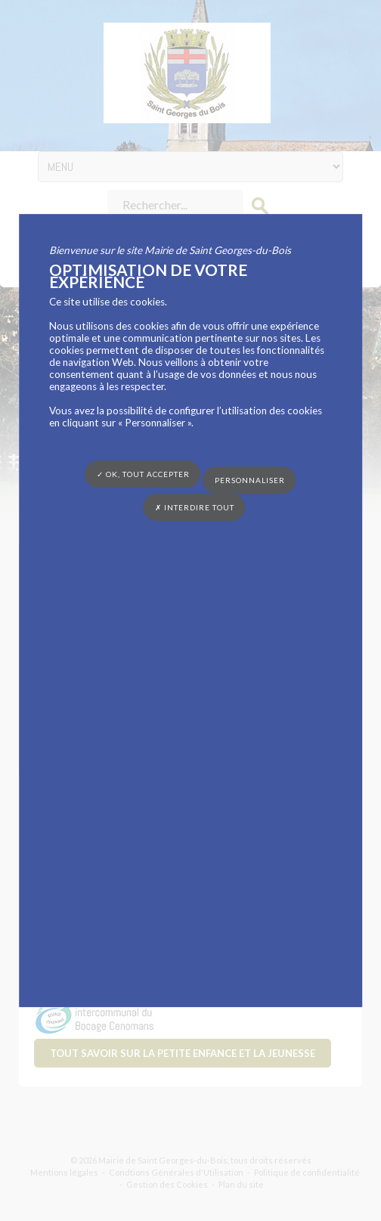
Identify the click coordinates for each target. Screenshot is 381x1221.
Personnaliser (250, 480)
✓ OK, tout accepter (143, 474)
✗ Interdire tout (194, 507)
